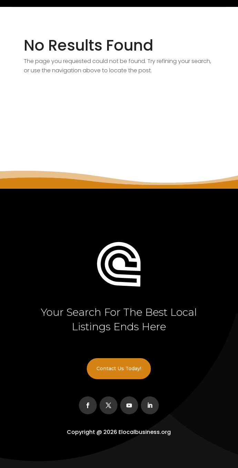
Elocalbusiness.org (144, 432)
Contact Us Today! (118, 368)
